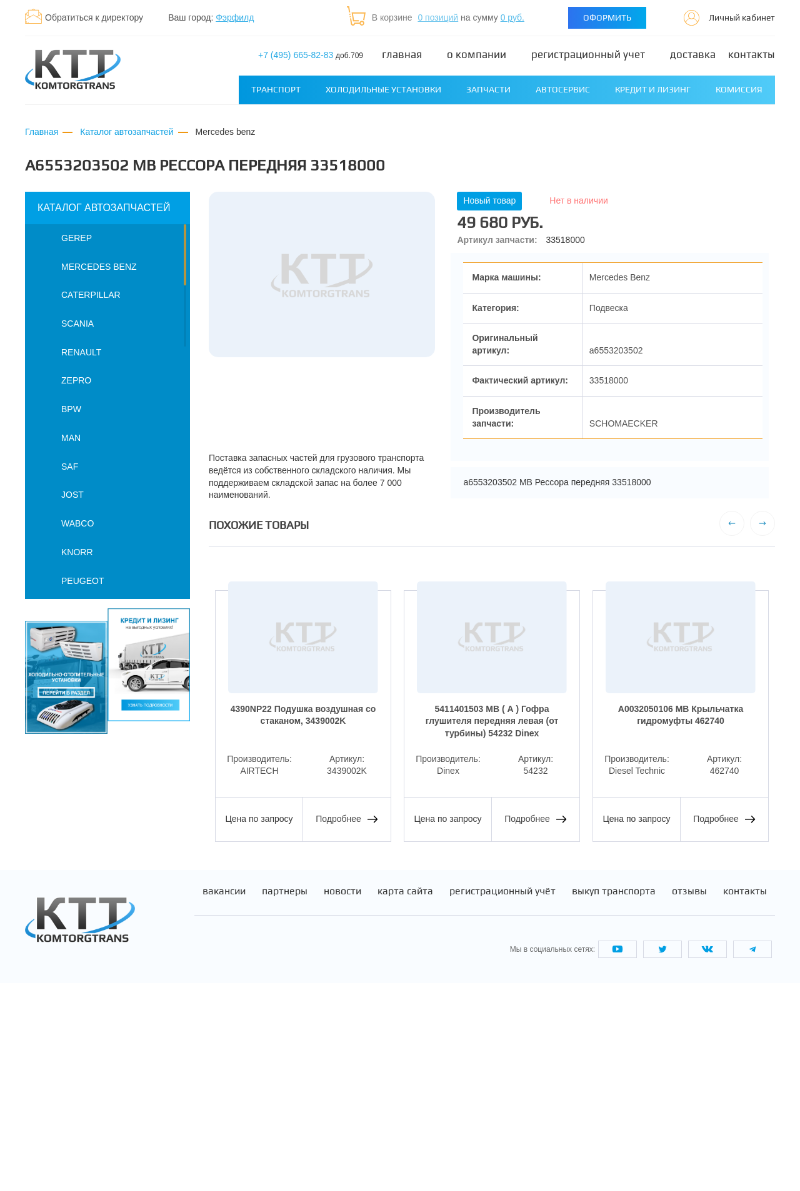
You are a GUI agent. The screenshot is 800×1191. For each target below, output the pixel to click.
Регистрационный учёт (502, 1099)
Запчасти (488, 89)
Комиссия (739, 89)
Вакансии (224, 1099)
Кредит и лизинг (653, 89)
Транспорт (276, 89)
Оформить (607, 17)
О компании (476, 55)
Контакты (751, 55)
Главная (402, 55)
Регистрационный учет (588, 55)
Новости (342, 1099)
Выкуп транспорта (614, 1099)
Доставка (693, 55)
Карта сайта (405, 1099)
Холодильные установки (383, 89)
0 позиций (438, 17)
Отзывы (689, 1099)
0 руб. (512, 17)
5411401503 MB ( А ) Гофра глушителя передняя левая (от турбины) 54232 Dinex (492, 721)
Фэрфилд (235, 17)
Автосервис (563, 89)
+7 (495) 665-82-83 (310, 55)
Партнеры (285, 1099)
